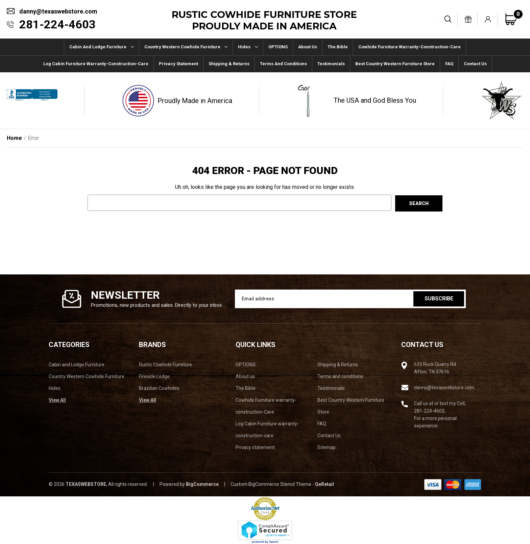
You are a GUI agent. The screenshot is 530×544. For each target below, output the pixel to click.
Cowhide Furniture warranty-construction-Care (409, 46)
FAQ (449, 63)
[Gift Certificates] (468, 19)
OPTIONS (278, 46)
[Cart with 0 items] (514, 19)
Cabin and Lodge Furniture (101, 46)
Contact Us (475, 63)
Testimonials (331, 63)
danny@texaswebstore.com (58, 11)
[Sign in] (488, 19)
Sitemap (326, 447)
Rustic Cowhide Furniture (165, 364)
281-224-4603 (57, 24)
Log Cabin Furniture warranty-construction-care (95, 63)
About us (307, 46)
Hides (248, 46)
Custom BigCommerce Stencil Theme (271, 484)
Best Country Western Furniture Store (395, 63)
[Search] (448, 19)
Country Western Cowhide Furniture (186, 46)
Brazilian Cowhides (159, 388)
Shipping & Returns (229, 63)
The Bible (338, 46)
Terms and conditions (283, 63)
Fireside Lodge (154, 376)
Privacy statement (178, 63)
